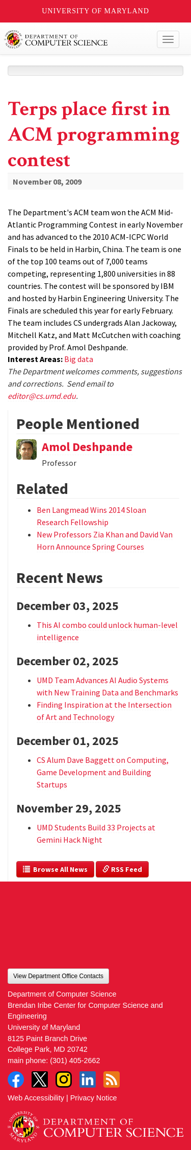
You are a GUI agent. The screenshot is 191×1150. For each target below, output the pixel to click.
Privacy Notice (93, 1098)
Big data (78, 359)
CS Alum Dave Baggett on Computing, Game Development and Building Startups (103, 772)
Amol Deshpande (87, 447)
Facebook (16, 1079)
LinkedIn (87, 1079)
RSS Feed (122, 869)
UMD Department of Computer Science (77, 39)
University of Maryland (95, 11)
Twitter (40, 1079)
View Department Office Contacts (58, 976)
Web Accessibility (36, 1098)
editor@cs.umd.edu (42, 396)
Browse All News (55, 869)
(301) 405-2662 (75, 1060)
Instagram (64, 1079)
